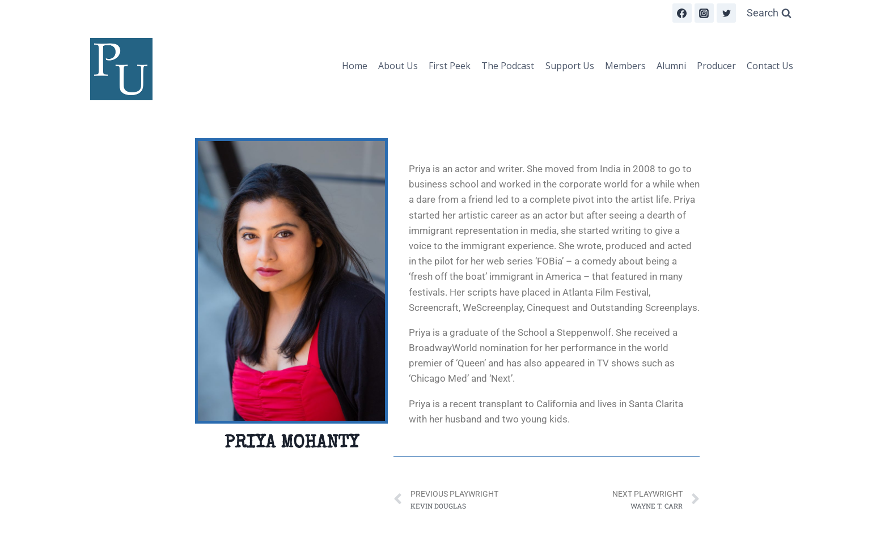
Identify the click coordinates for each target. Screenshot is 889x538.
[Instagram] (704, 13)
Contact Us (770, 65)
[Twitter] (726, 13)
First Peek (450, 65)
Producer (716, 65)
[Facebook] (682, 13)
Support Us (569, 65)
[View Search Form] (769, 13)
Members (625, 65)
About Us (398, 65)
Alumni (671, 65)
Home (354, 65)
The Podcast (507, 65)
